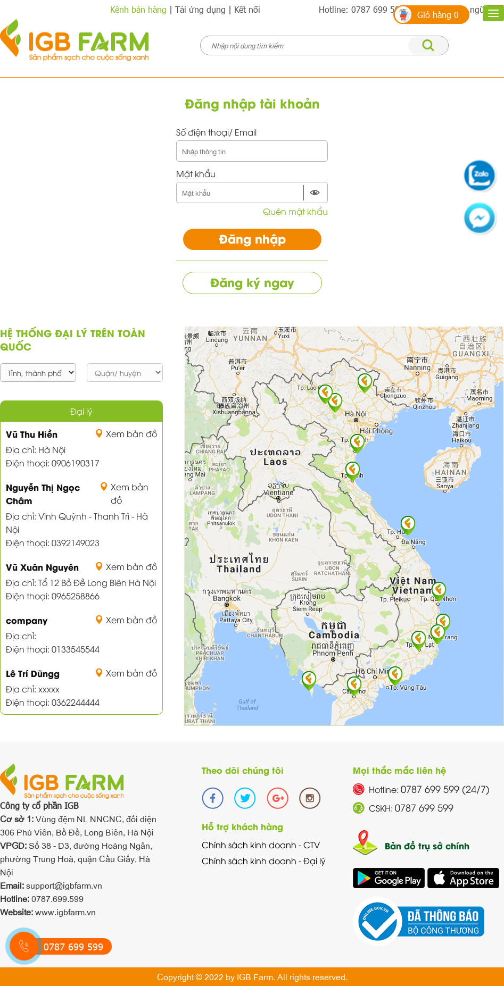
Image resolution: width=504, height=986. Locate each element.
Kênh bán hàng (138, 9)
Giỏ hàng (438, 14)
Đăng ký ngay (252, 281)
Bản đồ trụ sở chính (427, 845)
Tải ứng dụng (200, 9)
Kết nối (247, 9)
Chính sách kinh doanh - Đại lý (264, 860)
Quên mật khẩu (295, 211)
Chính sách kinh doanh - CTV (261, 844)
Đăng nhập (252, 238)
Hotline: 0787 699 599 (361, 9)
